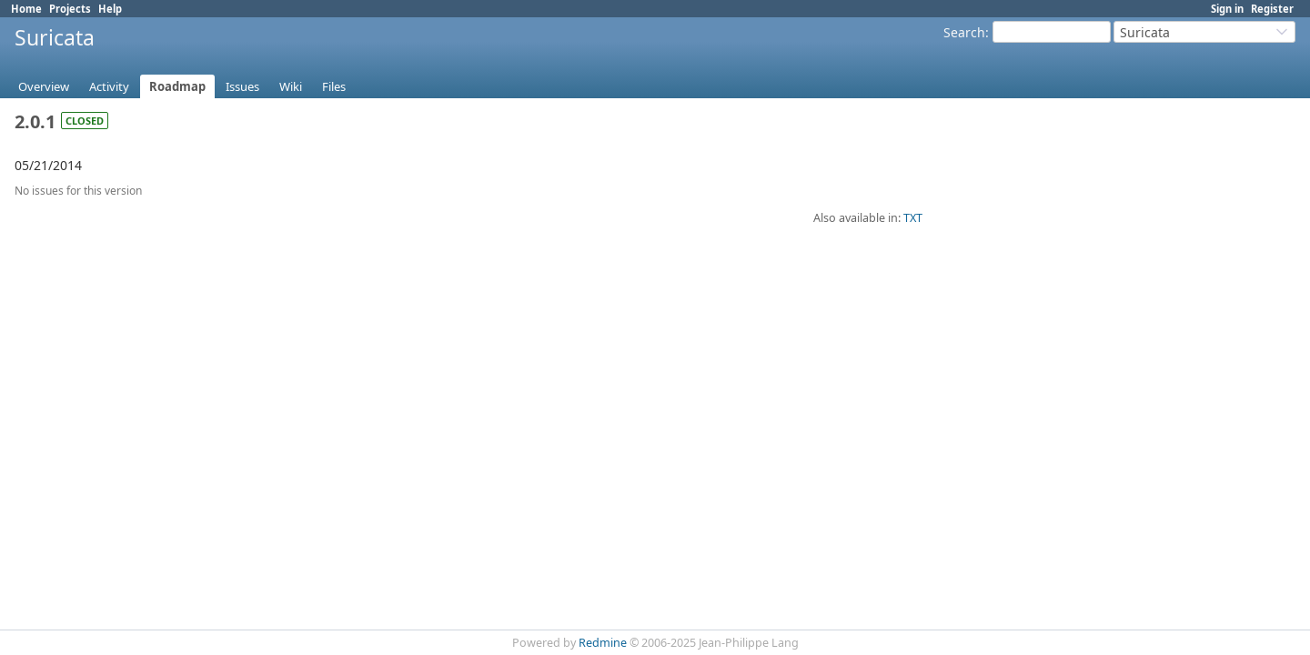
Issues (242, 86)
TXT (912, 218)
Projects (70, 8)
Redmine (603, 642)
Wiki (290, 86)
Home (26, 8)
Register (1272, 8)
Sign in (1227, 8)
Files (334, 86)
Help (110, 8)
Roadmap (177, 86)
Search (964, 32)
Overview (43, 86)
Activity (109, 86)
